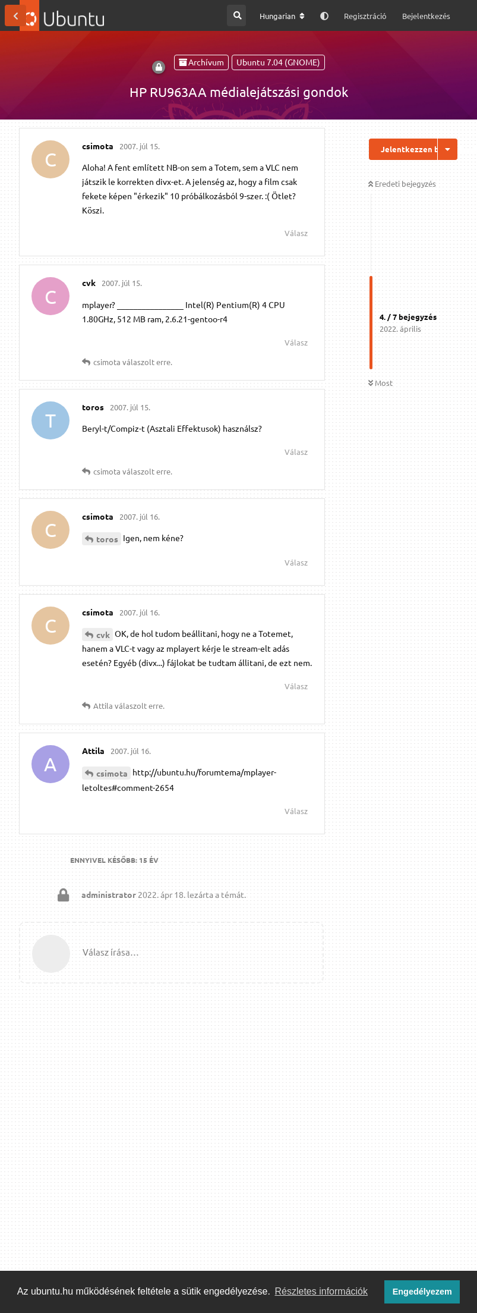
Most (380, 383)
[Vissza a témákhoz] (15, 15)
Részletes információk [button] (321, 1291)
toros (107, 538)
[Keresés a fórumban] (236, 15)
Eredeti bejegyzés (402, 183)
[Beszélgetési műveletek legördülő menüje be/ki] (447, 149)
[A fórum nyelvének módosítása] (282, 16)
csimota (112, 773)
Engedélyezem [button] (422, 1291)
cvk (103, 634)
